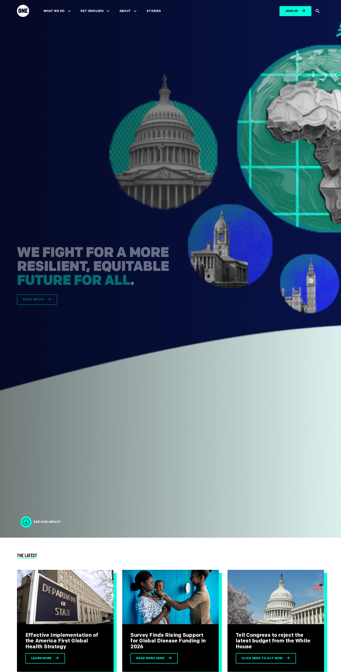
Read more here (150, 658)
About (125, 11)
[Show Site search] (317, 11)
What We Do (54, 11)
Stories (154, 11)
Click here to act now (261, 658)
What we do (33, 302)
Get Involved (91, 11)
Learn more (41, 658)
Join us (291, 11)
